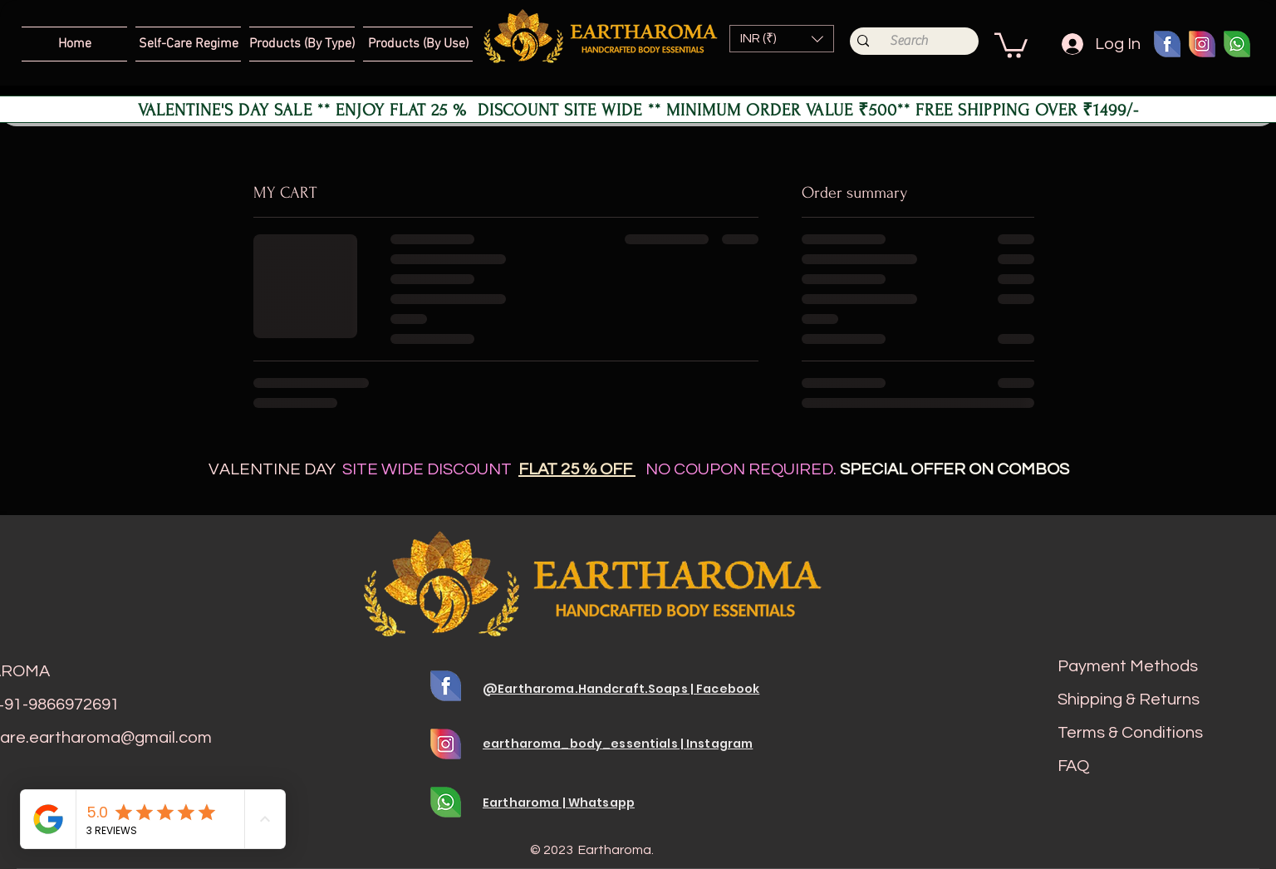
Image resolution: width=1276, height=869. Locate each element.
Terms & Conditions (1130, 732)
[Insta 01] (1202, 44)
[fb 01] (1167, 44)
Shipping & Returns (1129, 699)
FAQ (1073, 766)
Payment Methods (1128, 666)
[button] (781, 38)
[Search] (909, 40)
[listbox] (781, 38)
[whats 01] (1237, 44)
